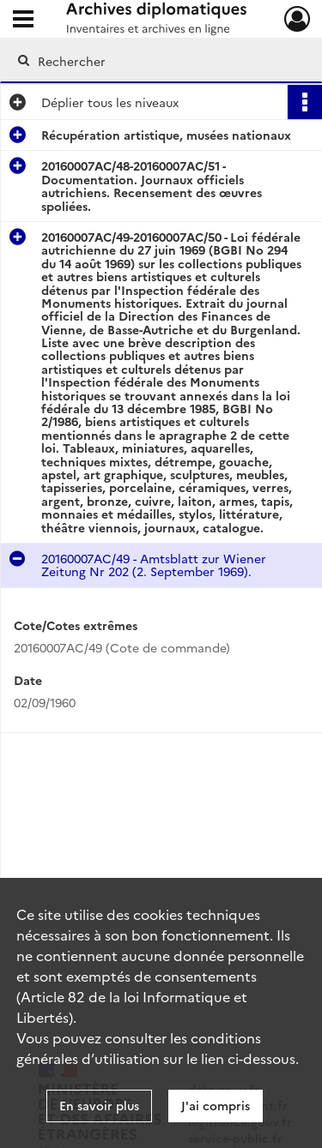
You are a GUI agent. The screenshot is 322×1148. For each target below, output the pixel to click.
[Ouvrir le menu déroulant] (23, 20)
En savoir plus (99, 1105)
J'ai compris (215, 1105)
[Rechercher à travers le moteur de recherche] (159, 61)
